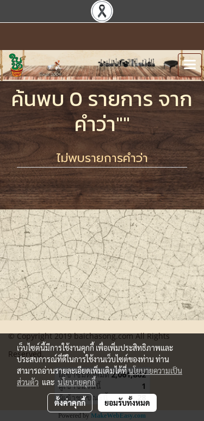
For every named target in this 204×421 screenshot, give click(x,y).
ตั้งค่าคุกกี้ (69, 402)
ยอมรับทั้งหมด (127, 402)
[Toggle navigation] (190, 65)
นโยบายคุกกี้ (77, 382)
